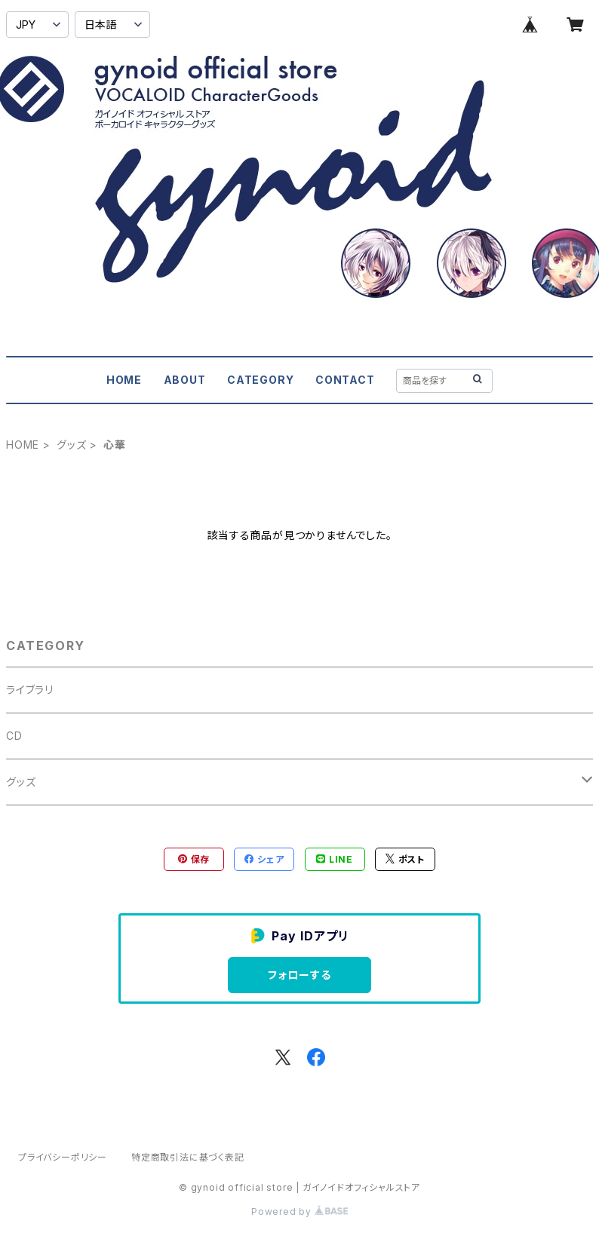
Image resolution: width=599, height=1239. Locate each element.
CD (14, 735)
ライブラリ (30, 689)
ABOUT (185, 379)
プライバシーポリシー (62, 1157)
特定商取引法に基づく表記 (187, 1157)
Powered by (299, 1211)
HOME (124, 379)
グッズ (71, 444)
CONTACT (345, 379)
